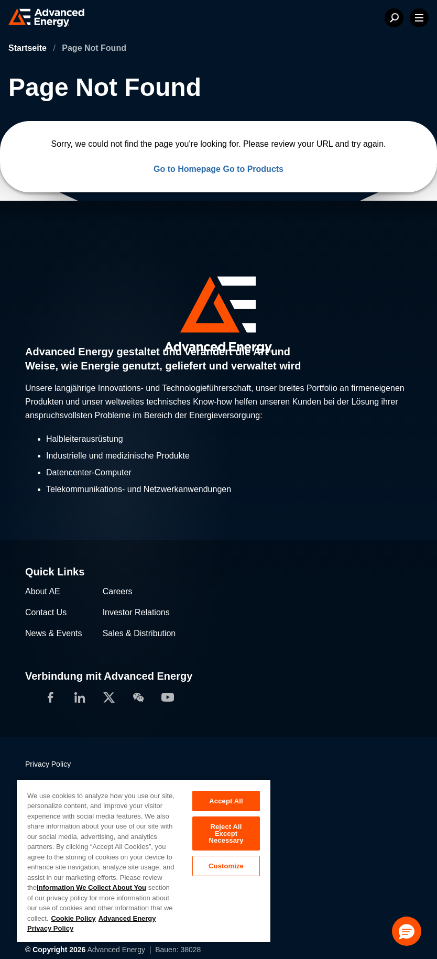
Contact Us (46, 612)
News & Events (53, 633)
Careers (118, 591)
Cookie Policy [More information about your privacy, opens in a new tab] (73, 918)
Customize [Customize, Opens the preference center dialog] (226, 866)
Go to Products (253, 169)
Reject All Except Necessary (226, 833)
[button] (406, 931)
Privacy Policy (48, 764)
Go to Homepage (187, 169)
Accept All (226, 801)
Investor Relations (136, 612)
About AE (42, 591)
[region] (143, 860)
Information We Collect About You (91, 887)
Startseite (28, 47)
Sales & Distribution (139, 633)
